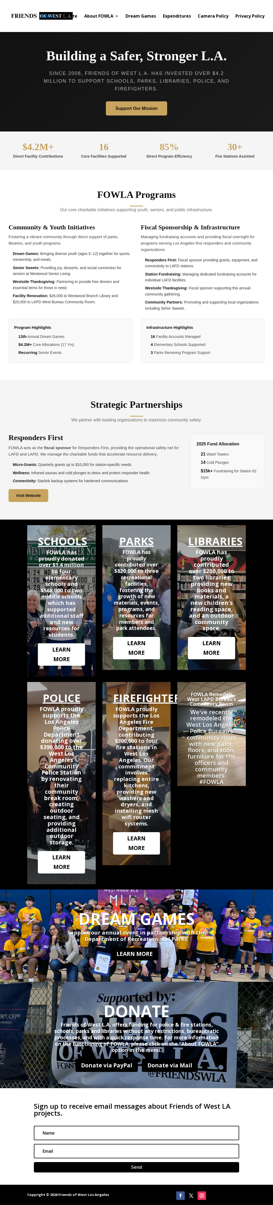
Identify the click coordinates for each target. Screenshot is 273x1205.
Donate (69, 16)
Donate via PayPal (106, 1065)
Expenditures (177, 16)
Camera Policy (213, 16)
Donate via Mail (169, 1065)
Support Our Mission (136, 108)
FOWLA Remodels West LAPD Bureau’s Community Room (211, 699)
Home (48, 16)
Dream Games (141, 16)
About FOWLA (98, 16)
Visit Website (28, 495)
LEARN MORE (61, 654)
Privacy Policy (249, 16)
